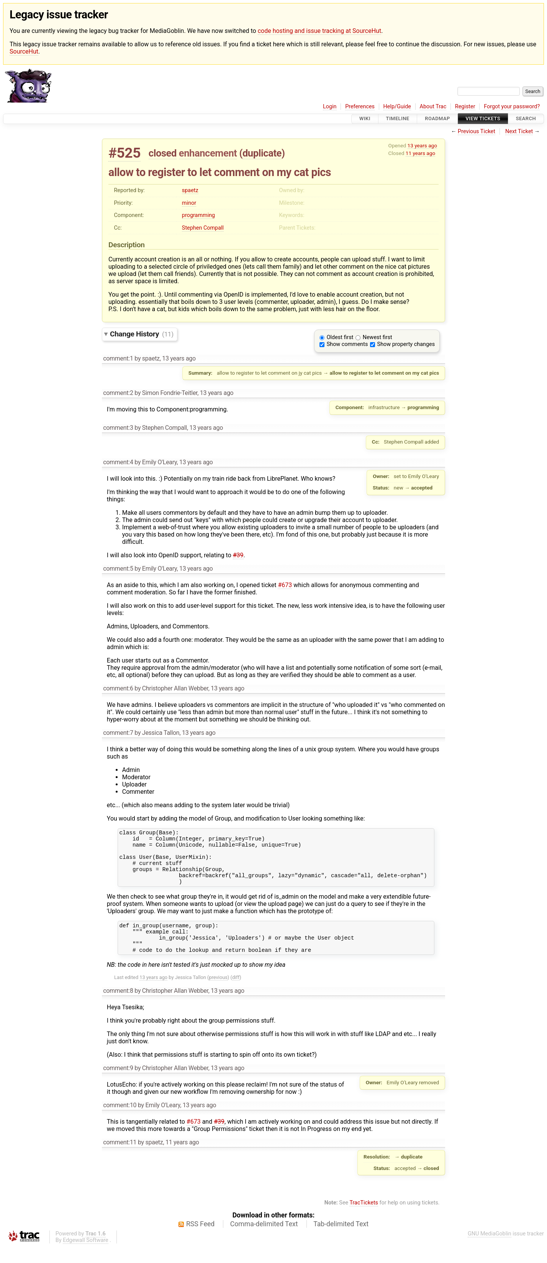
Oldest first (340, 337)
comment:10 (119, 1121)
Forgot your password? (512, 106)
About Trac (433, 106)
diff (235, 993)
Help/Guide (397, 106)
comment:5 (118, 568)
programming (198, 215)
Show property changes (406, 344)
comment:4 (118, 462)
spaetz (190, 190)
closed (163, 153)
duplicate (262, 153)
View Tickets (483, 119)
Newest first (377, 337)
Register (465, 106)
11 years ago (420, 153)
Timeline (397, 119)
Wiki (364, 119)
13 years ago (422, 145)
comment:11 (119, 1158)
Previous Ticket (476, 131)
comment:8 (118, 1006)
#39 (238, 555)
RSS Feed (200, 1240)
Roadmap (437, 119)
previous (218, 993)
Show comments (347, 344)
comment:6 (118, 688)
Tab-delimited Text (340, 1240)
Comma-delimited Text (264, 1240)
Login (330, 106)
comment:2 (118, 393)
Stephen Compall (203, 228)
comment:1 (118, 358)
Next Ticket (519, 131)
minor (189, 203)
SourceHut (24, 51)
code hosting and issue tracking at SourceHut (319, 30)
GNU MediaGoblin (489, 1250)
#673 (285, 585)
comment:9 (118, 1084)
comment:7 (118, 732)
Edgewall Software (85, 1256)
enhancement (208, 153)
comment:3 (118, 427)
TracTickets (363, 1219)
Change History (142, 334)
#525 (124, 153)
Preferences (360, 106)
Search (526, 119)
